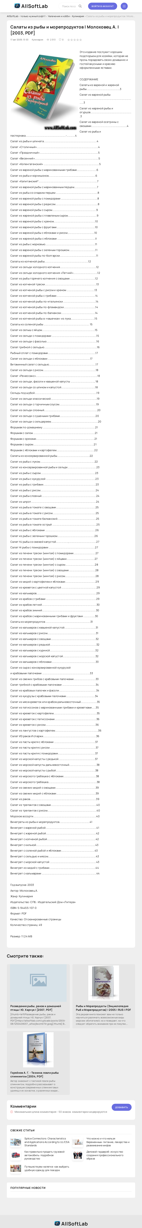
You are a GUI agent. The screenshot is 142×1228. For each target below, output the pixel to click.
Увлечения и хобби (59, 16)
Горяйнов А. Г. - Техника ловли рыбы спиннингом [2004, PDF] (34, 1074)
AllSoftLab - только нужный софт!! (26, 16)
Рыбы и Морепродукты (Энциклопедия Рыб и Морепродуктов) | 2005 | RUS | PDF (103, 1008)
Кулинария (78, 16)
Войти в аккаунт (103, 6)
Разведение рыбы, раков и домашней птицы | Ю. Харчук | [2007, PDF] (35, 1008)
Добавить (121, 1107)
